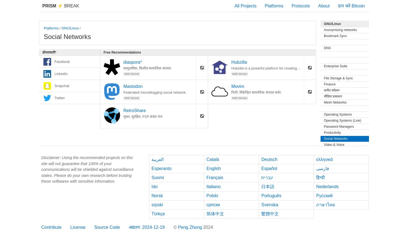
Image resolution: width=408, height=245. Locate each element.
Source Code (107, 227)
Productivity (332, 133)
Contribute (51, 227)
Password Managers (339, 127)
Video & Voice (334, 145)
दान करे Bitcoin (351, 6)
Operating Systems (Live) (342, 120)
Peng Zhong (190, 227)
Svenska (269, 204)
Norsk (157, 195)
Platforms (274, 6)
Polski (212, 195)
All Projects (246, 6)
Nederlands (327, 186)
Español (269, 168)
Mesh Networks (335, 102)
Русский (324, 195)
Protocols (301, 6)
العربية (157, 159)
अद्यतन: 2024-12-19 (147, 227)
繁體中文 (270, 213)
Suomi (157, 177)
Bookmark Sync (335, 36)
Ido (154, 186)
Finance (330, 84)
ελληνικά (324, 159)
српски (213, 204)
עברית (267, 177)
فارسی (322, 168)
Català (212, 159)
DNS (327, 48)
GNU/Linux (70, 28)
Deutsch (269, 159)
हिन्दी (320, 177)
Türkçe (158, 213)
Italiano (213, 186)
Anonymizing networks (340, 30)
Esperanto (161, 168)
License (78, 227)
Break (60, 6)
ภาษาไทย (325, 204)
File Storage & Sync (338, 78)
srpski (157, 204)
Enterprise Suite (335, 66)
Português (271, 195)
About (324, 6)
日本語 (267, 186)
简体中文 (215, 213)
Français (214, 177)
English (213, 168)
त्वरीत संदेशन (332, 90)
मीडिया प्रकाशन (333, 96)
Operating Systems (338, 114)
